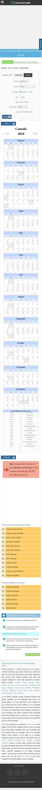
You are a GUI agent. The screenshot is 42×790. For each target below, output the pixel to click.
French (31, 92)
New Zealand (26, 688)
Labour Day (29, 432)
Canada (31, 682)
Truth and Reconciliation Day (30, 435)
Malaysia (10, 688)
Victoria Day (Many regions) (29, 426)
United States (18, 693)
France (4, 685)
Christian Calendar (12, 591)
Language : (15, 92)
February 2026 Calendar (14, 533)
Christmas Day (30, 443)
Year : (17, 97)
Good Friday (29, 419)
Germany (11, 685)
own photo (25, 756)
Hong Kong (19, 685)
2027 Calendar (11, 558)
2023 (7, 134)
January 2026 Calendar (14, 529)
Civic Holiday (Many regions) (30, 430)
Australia (17, 682)
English (23, 92)
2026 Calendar (11, 554)
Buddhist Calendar (12, 587)
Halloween (29, 439)
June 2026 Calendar (13, 550)
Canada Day (29, 428)
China (38, 682)
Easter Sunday (30, 421)
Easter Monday (30, 424)
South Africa (22, 690)
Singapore (13, 690)
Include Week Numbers (23, 112)
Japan (4, 688)
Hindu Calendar (11, 599)
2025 (34, 134)
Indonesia (32, 685)
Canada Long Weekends (14, 571)
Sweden (37, 690)
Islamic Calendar (12, 595)
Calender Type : (7, 75)
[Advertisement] (21, 26)
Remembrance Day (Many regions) (30, 441)
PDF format (32, 724)
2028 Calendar (11, 563)
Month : (16, 81)
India (26, 685)
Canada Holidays (12, 567)
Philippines (36, 688)
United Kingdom (7, 693)
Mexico (17, 688)
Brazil (24, 682)
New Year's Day (29, 413)
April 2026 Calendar (13, 542)
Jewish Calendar (12, 604)
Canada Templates (12, 575)
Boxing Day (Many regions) (29, 446)
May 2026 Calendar (13, 546)
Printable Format (7, 457)
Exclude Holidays (22, 102)
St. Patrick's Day (29, 417)
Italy (38, 685)
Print (6, 123)
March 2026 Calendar (13, 537)
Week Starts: (13, 107)
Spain (31, 690)
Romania (5, 690)
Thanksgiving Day (29, 437)
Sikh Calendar (11, 608)
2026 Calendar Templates (12, 740)
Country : (16, 86)
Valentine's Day (30, 415)
